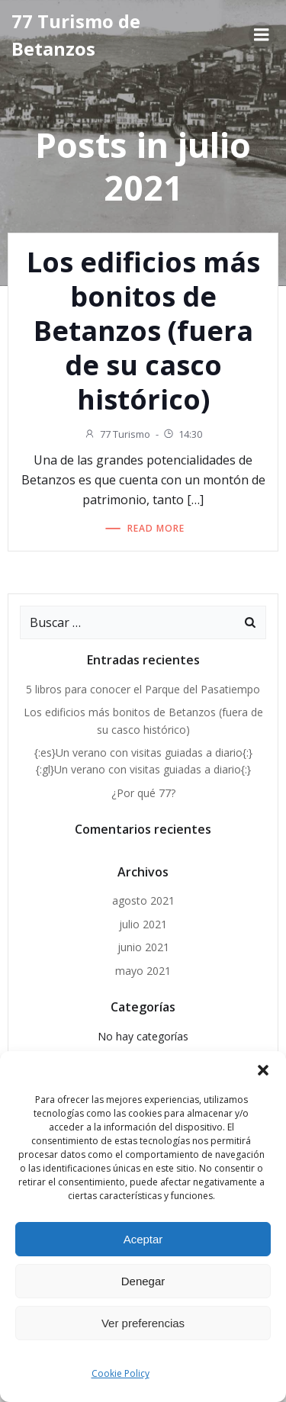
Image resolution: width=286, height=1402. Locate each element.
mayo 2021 (143, 970)
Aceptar (143, 1239)
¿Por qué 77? (143, 793)
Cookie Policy (120, 1373)
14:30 (182, 434)
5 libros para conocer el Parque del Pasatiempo (143, 689)
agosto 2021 (143, 900)
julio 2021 (143, 924)
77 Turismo (117, 434)
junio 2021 (143, 947)
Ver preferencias (143, 1323)
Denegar (143, 1281)
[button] (263, 1070)
